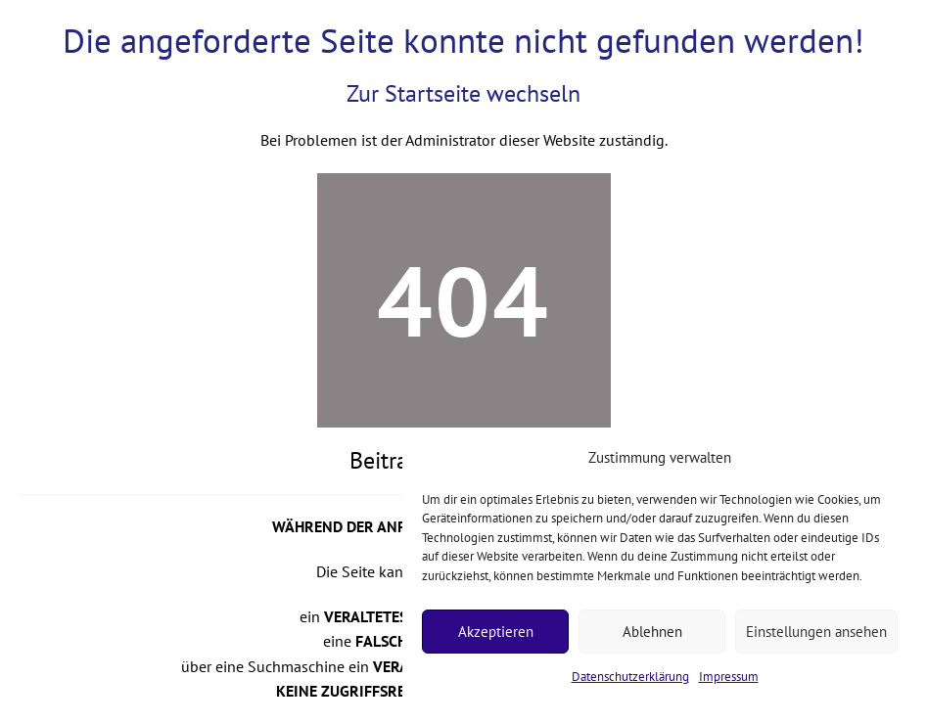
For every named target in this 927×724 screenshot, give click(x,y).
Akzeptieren (495, 631)
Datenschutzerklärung (630, 676)
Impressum (729, 676)
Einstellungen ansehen (816, 631)
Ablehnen (652, 631)
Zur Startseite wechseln (463, 93)
